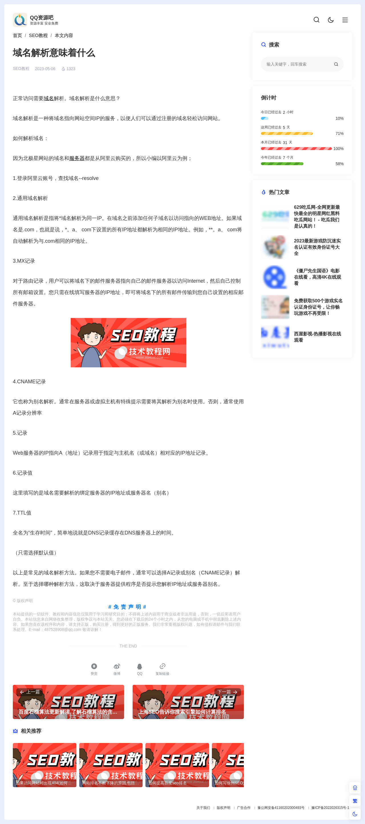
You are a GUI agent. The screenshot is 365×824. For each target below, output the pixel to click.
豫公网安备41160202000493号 (281, 808)
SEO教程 (21, 68)
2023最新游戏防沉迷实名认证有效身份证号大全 (317, 247)
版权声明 (223, 808)
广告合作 (244, 808)
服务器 (77, 158)
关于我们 (203, 808)
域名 (49, 98)
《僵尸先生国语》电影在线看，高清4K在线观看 (317, 277)
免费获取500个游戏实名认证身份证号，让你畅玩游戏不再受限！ (318, 307)
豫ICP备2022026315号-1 (330, 808)
